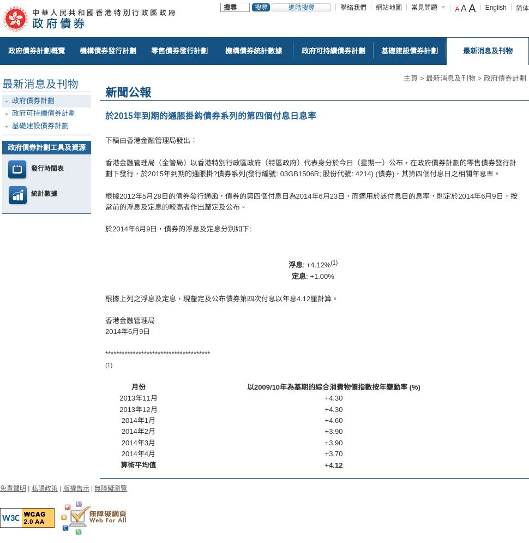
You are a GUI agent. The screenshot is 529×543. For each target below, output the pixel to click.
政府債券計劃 (505, 78)
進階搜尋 (301, 7)
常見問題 (424, 7)
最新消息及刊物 (451, 78)
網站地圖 (389, 7)
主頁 (411, 78)
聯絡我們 (353, 7)
